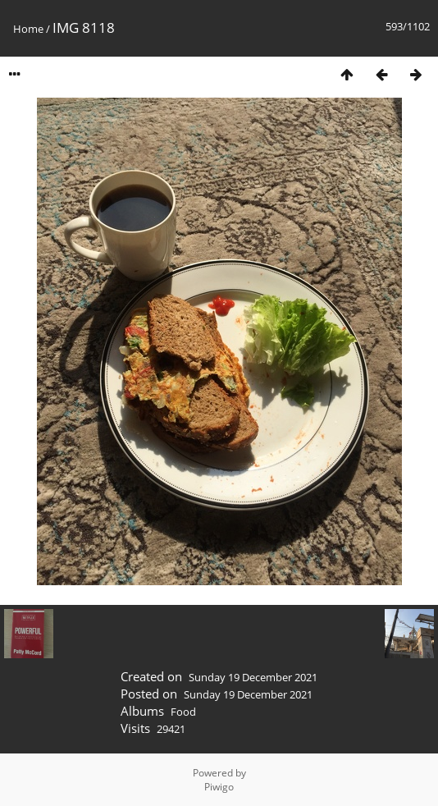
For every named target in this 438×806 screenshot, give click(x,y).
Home (28, 28)
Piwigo (219, 787)
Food (183, 711)
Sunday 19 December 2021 (253, 677)
